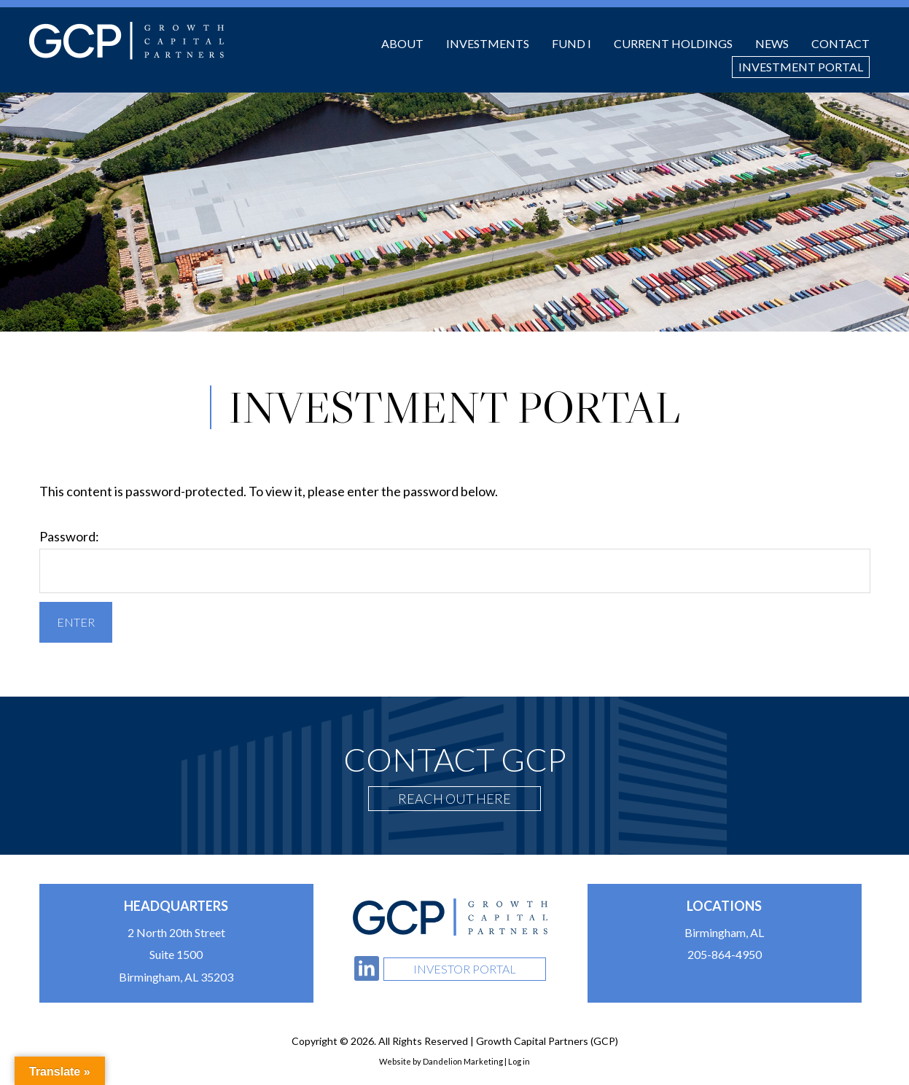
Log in (519, 1061)
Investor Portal (464, 969)
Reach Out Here (454, 799)
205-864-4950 (724, 954)
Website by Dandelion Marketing (441, 1061)
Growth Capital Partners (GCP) (126, 41)
